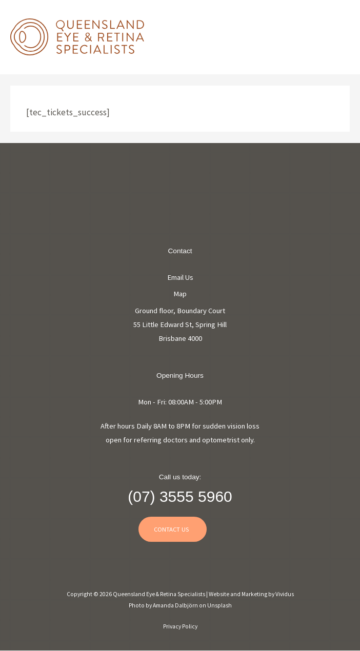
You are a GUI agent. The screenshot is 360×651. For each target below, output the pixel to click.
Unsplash (219, 605)
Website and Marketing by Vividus (251, 594)
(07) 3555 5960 (180, 496)
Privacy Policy (180, 626)
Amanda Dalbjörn (176, 605)
